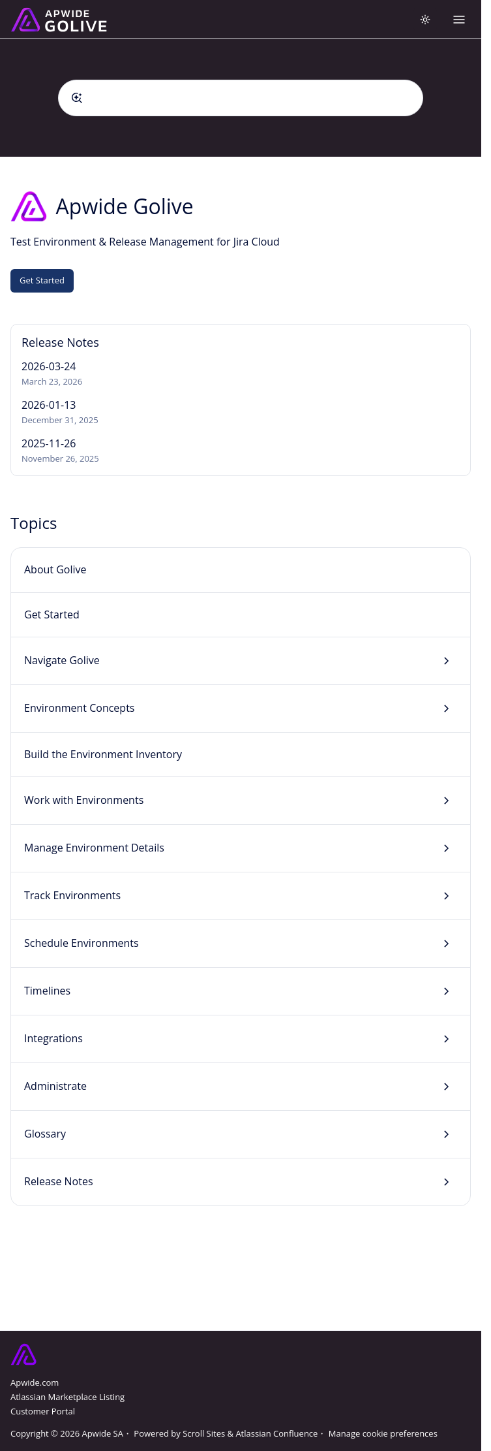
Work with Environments (83, 800)
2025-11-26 (49, 443)
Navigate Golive (62, 660)
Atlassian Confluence (276, 1433)
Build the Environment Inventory (103, 754)
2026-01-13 (49, 405)
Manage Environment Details (94, 847)
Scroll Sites (204, 1433)
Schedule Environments (81, 943)
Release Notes (58, 1181)
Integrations (53, 1038)
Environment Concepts (79, 708)
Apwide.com (34, 1382)
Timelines (47, 990)
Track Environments (72, 895)
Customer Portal (42, 1411)
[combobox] (241, 98)
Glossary (45, 1133)
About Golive (55, 569)
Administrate (55, 1086)
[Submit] (77, 98)
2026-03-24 (49, 366)
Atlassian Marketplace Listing (67, 1397)
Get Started (42, 280)
